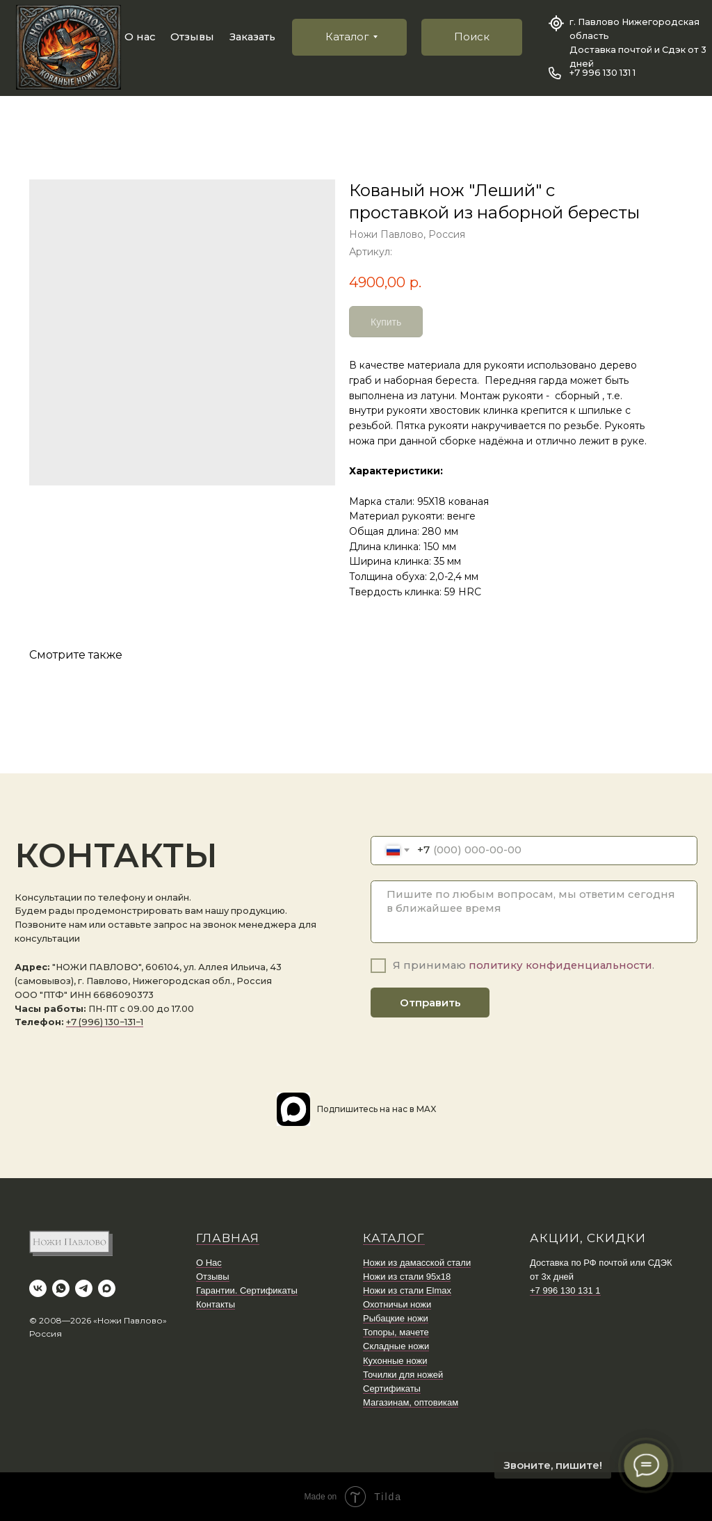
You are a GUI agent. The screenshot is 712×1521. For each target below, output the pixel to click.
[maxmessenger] (106, 1288)
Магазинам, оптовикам (410, 1402)
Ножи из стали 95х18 (407, 1276)
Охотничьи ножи (397, 1304)
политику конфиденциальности (560, 965)
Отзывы (192, 37)
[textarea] (534, 912)
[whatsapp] (61, 1288)
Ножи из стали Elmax (407, 1290)
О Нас (209, 1262)
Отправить (430, 1003)
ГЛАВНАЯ (227, 1238)
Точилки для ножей (403, 1374)
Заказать (252, 37)
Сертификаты (392, 1388)
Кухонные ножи (395, 1360)
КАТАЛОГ (394, 1238)
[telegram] (83, 1288)
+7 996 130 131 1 (602, 72)
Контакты (215, 1304)
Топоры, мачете (396, 1332)
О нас (140, 37)
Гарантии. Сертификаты (247, 1290)
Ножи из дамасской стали (417, 1262)
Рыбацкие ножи (395, 1318)
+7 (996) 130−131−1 (104, 1022)
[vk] (38, 1288)
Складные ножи (396, 1346)
